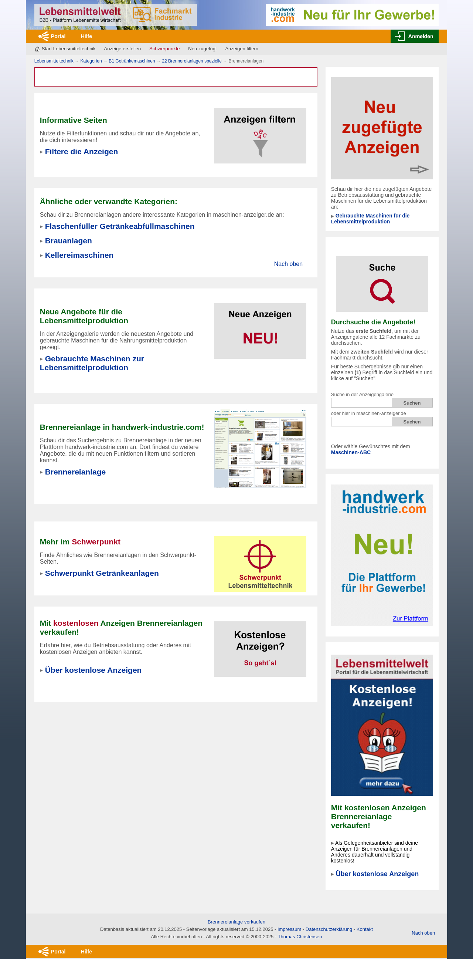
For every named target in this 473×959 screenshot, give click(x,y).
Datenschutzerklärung (329, 929)
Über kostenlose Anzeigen (377, 874)
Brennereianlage (75, 471)
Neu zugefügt (202, 48)
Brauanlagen (68, 240)
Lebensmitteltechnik (54, 61)
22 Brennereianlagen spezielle (191, 61)
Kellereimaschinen (79, 255)
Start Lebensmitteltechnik (69, 48)
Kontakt (365, 929)
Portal (58, 36)
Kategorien (91, 61)
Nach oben (288, 264)
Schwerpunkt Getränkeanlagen (102, 573)
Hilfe (86, 36)
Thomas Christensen (300, 936)
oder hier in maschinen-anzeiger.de (368, 413)
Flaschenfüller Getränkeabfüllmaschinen (120, 226)
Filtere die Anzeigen (81, 151)
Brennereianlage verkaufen (236, 922)
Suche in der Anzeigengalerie (362, 394)
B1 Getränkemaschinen (132, 61)
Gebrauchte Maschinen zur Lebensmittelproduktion (92, 363)
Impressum (289, 929)
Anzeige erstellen (122, 48)
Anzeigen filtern (241, 48)
